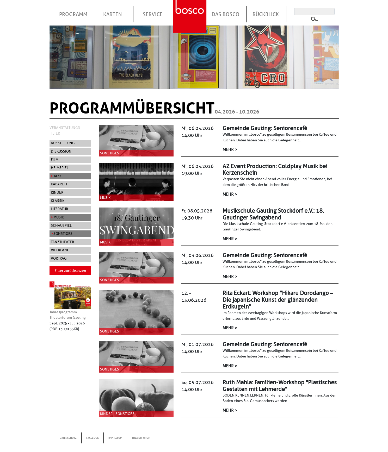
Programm (73, 14)
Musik (58, 217)
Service (153, 14)
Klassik (57, 200)
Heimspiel (60, 167)
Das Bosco (225, 14)
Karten (112, 14)
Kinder (57, 192)
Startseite (190, 10)
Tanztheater (62, 242)
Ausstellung (63, 143)
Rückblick (265, 14)
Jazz (57, 176)
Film (54, 159)
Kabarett (59, 184)
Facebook (92, 438)
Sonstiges (62, 233)
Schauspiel (61, 225)
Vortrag (59, 258)
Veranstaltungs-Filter (65, 130)
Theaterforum (141, 438)
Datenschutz (68, 438)
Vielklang (60, 250)
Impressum (115, 438)
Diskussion (61, 151)
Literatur (59, 208)
